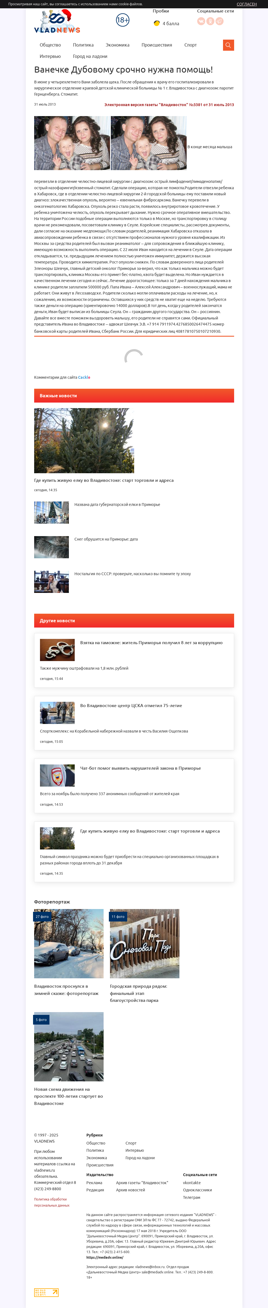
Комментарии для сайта (62, 377)
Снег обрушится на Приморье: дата (106, 539)
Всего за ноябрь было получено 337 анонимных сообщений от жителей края (109, 794)
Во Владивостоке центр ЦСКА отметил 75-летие (131, 705)
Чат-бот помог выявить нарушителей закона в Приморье (140, 768)
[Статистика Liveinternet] (46, 1292)
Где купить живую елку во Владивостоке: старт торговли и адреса (104, 480)
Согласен (247, 4)
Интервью (50, 56)
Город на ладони (90, 56)
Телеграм (191, 1197)
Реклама (94, 1183)
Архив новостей (130, 1190)
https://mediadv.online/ (104, 1257)
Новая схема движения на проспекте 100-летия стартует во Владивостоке (68, 1096)
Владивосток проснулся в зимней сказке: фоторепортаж (66, 989)
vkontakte (192, 1183)
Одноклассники (210, 21)
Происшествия (157, 44)
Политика (83, 44)
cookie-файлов (130, 4)
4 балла (171, 23)
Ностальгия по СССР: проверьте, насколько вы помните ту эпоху (132, 574)
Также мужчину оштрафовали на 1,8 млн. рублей (84, 668)
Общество (50, 44)
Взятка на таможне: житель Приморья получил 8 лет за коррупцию (151, 642)
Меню (106, 9)
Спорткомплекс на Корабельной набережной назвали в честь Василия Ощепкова (114, 731)
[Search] (228, 45)
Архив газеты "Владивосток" (142, 1183)
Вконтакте (201, 21)
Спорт (190, 44)
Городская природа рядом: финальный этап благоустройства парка (138, 993)
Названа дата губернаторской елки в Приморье (117, 504)
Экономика (117, 44)
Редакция (95, 1190)
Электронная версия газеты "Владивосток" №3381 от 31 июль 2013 (169, 105)
